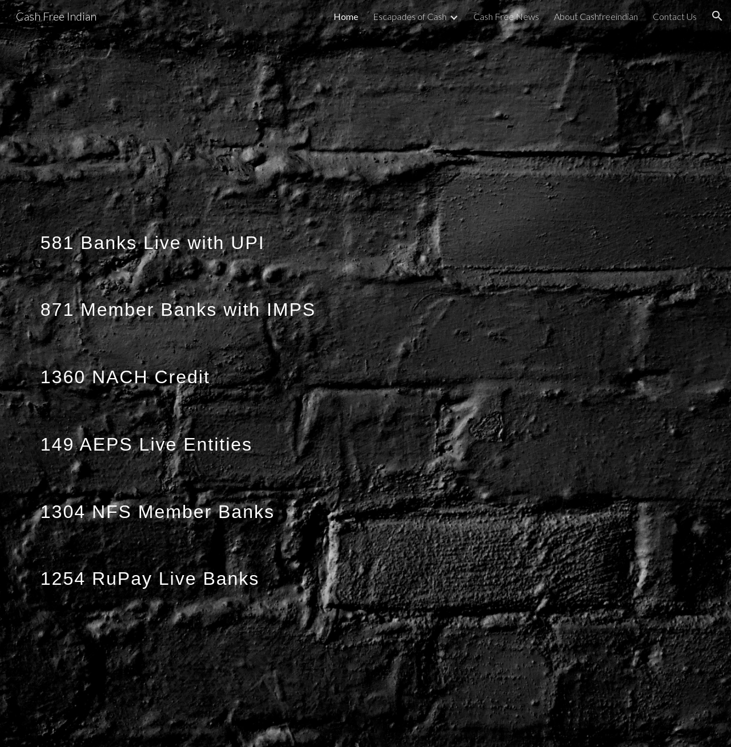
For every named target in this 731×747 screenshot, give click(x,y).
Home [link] (346, 16)
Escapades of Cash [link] (410, 16)
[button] (717, 16)
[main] (365, 373)
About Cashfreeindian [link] (596, 16)
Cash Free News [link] (506, 16)
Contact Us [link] (675, 16)
